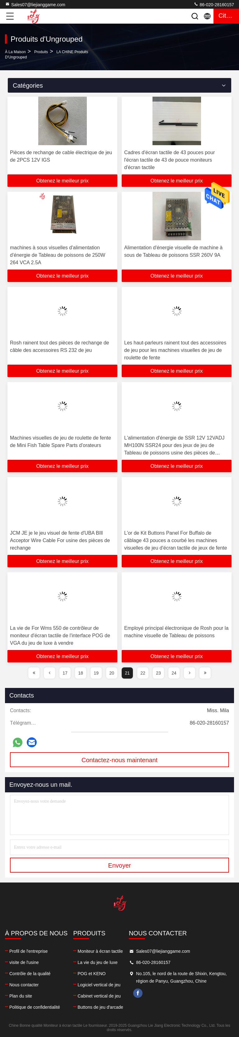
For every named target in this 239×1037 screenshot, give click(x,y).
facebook (138, 993)
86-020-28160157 (214, 4)
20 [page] (111, 673)
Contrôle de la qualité (29, 973)
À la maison (15, 52)
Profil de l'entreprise (28, 951)
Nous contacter (24, 984)
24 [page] (173, 673)
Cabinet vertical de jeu (99, 995)
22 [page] (142, 673)
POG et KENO (91, 973)
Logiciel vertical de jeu (98, 984)
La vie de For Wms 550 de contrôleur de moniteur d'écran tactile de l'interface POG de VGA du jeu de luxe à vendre (60, 635)
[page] (34, 673)
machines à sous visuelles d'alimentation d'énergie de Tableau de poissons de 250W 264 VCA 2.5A (57, 255)
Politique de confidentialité (34, 1007)
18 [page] (80, 673)
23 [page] (158, 673)
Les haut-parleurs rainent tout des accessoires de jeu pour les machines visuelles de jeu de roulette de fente (175, 350)
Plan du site (20, 995)
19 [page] (96, 673)
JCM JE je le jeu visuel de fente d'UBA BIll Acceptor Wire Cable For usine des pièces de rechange (60, 540)
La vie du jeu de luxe (97, 962)
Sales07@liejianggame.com (35, 4)
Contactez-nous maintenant (120, 760)
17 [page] (65, 673)
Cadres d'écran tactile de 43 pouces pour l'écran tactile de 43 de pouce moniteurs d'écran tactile (169, 160)
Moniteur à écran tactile (100, 951)
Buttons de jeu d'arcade (100, 1007)
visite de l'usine (24, 962)
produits (41, 52)
